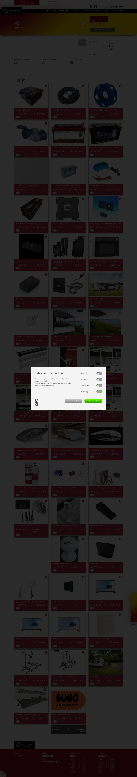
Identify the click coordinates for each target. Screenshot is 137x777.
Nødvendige (84, 392)
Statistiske (84, 380)
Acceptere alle (93, 401)
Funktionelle (85, 386)
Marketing (84, 374)
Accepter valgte (73, 401)
